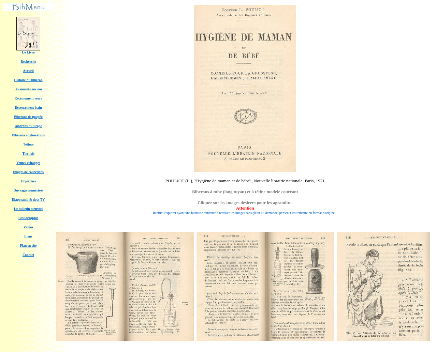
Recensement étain (28, 107)
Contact (28, 255)
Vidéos (28, 227)
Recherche (28, 61)
